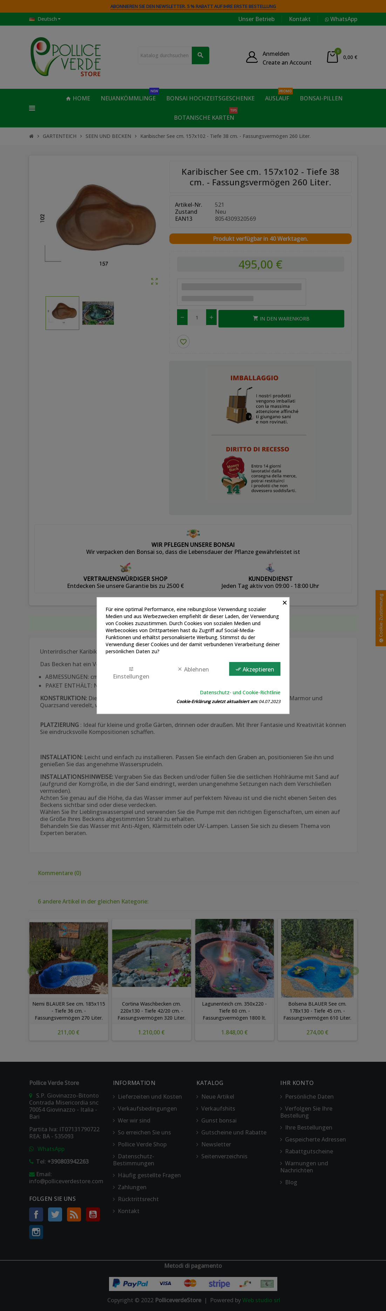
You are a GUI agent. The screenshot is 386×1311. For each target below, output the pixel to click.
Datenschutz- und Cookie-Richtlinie (240, 692)
